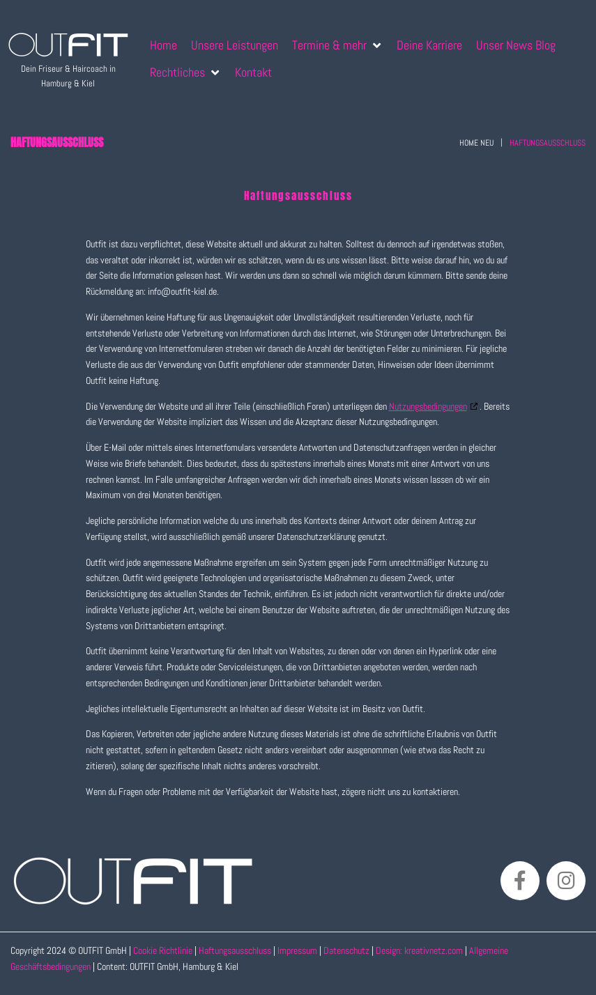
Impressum (297, 950)
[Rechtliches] (185, 72)
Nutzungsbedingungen (428, 406)
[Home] (163, 45)
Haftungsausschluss (235, 950)
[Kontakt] (253, 72)
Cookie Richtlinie (162, 950)
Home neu (476, 142)
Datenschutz (347, 950)
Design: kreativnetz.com (420, 950)
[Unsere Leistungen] (234, 45)
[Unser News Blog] (516, 45)
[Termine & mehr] (337, 45)
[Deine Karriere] (429, 45)
